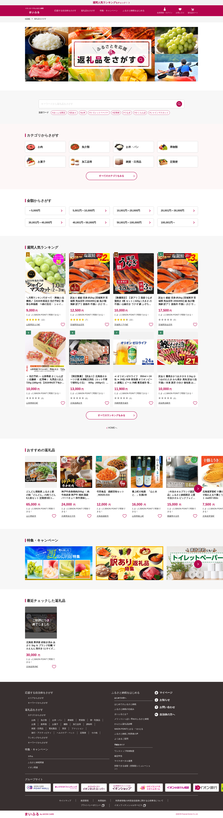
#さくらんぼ (140, 112)
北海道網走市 (76, 403)
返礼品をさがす (88, 10)
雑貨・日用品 (37, 728)
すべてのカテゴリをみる (111, 176)
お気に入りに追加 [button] (63, 324)
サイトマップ (65, 800)
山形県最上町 (138, 516)
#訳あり (72, 112)
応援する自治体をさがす (65, 10)
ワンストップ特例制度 (124, 751)
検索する (179, 104)
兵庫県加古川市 (68, 516)
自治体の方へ (165, 714)
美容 (64, 728)
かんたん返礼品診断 (123, 724)
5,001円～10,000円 (84, 210)
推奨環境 (85, 800)
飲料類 (44, 724)
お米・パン (57, 720)
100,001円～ (168, 222)
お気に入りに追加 (54, 516)
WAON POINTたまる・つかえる (128, 729)
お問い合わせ (165, 707)
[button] (198, 489)
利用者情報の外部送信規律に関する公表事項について (139, 800)
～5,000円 (34, 210)
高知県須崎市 (164, 403)
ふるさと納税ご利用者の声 (126, 734)
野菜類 (82, 720)
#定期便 (115, 112)
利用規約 (102, 800)
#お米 (82, 112)
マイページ (163, 692)
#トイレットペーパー (98, 112)
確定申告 (118, 756)
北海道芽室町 (208, 516)
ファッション (77, 728)
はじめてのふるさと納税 (125, 704)
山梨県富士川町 (33, 324)
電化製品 (53, 728)
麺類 (66, 724)
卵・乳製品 (95, 720)
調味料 (89, 724)
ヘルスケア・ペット (66, 733)
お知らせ (162, 700)
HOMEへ (112, 428)
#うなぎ (127, 112)
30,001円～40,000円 (40, 222)
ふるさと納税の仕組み (124, 709)
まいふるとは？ (121, 714)
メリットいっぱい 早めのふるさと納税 (131, 719)
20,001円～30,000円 (172, 210)
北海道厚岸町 (32, 666)
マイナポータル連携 (123, 761)
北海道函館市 (103, 516)
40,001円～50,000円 (84, 222)
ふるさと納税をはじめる (133, 10)
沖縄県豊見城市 (121, 403)
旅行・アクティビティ (41, 733)
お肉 (33, 720)
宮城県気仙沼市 (77, 324)
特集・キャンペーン (109, 10)
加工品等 (77, 724)
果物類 (71, 720)
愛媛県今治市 (173, 516)
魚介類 (44, 720)
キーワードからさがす (38, 703)
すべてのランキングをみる (111, 415)
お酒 (33, 724)
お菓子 (55, 724)
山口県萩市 (31, 516)
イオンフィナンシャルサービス (128, 805)
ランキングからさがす (38, 737)
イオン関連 (33, 767)
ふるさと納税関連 (36, 762)
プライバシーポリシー (91, 805)
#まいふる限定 (58, 112)
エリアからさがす (36, 698)
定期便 (83, 733)
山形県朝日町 (32, 403)
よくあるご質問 (121, 739)
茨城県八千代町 (121, 324)
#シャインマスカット (159, 112)
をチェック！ (110, 3)
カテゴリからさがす (37, 715)
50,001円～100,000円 (129, 222)
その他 (94, 733)
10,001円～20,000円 (128, 210)
